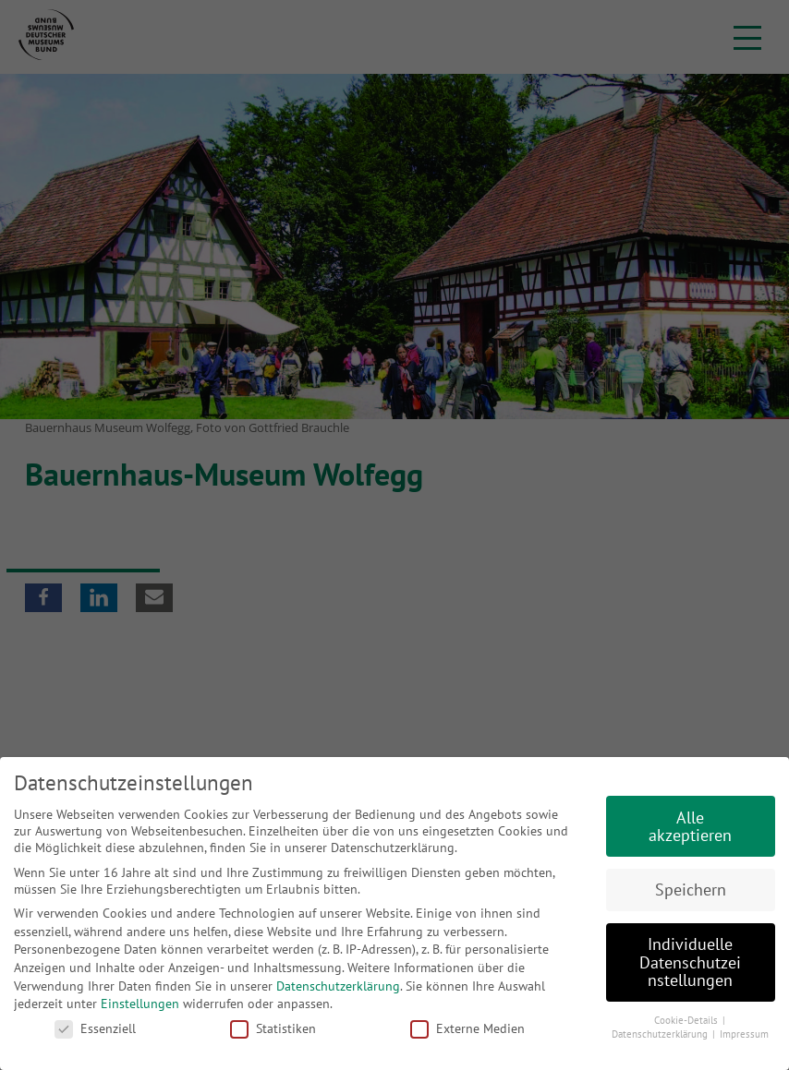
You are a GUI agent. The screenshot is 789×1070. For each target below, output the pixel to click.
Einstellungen (140, 1003)
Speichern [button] (690, 889)
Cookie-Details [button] (687, 1020)
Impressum (744, 1034)
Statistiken (273, 1028)
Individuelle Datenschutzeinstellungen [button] (690, 962)
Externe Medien (467, 1028)
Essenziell (95, 1028)
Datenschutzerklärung (338, 986)
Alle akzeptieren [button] (690, 827)
